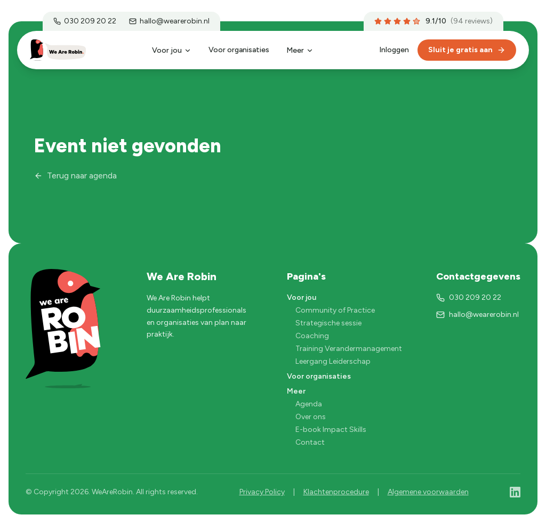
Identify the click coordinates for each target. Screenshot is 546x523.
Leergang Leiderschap (333, 361)
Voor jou (171, 50)
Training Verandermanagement (348, 348)
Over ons (310, 416)
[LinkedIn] (515, 492)
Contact (310, 442)
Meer (300, 50)
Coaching (312, 335)
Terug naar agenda (75, 175)
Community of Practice (335, 310)
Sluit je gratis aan (466, 49)
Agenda (308, 403)
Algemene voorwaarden (428, 491)
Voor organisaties (238, 49)
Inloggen (394, 49)
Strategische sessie (328, 323)
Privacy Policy (262, 491)
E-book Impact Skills (330, 429)
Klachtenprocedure (336, 491)
